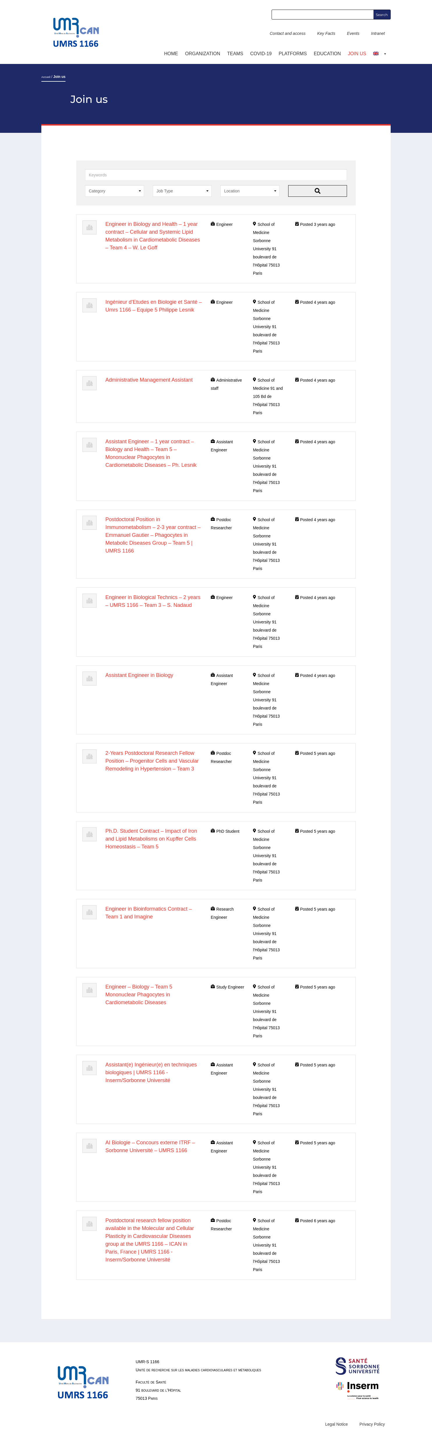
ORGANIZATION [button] (202, 53)
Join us (357, 53)
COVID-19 (261, 53)
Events (353, 33)
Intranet (378, 33)
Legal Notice (336, 1424)
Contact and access (287, 33)
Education (327, 53)
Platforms (293, 53)
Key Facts (326, 33)
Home (171, 53)
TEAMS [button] (235, 53)
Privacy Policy (372, 1424)
